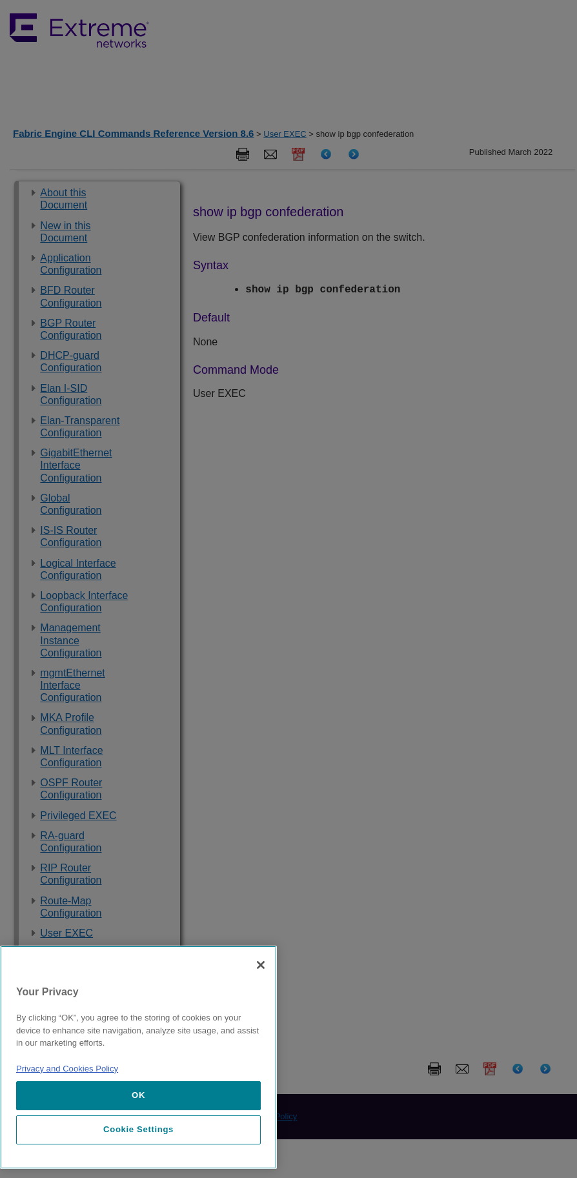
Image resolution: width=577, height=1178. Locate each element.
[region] (138, 1057)
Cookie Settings (138, 1129)
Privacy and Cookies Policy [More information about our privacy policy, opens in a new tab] (67, 1068)
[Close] (261, 965)
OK (138, 1095)
